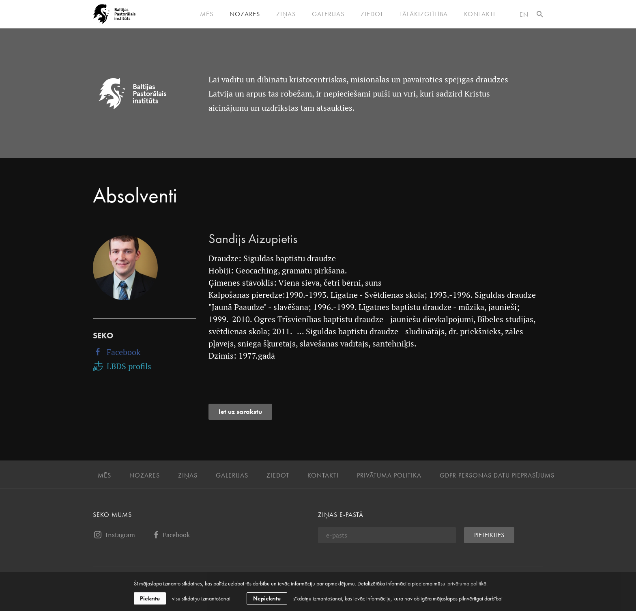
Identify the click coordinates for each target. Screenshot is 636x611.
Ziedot (372, 14)
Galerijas (328, 14)
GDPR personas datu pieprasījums (497, 475)
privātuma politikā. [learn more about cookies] (467, 583)
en (524, 14)
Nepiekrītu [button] (267, 598)
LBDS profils (122, 366)
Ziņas (286, 14)
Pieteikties (489, 535)
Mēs (206, 14)
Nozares (245, 14)
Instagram (114, 535)
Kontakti (479, 14)
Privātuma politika (389, 475)
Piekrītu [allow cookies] (150, 598)
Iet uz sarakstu (240, 411)
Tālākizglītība (424, 14)
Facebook (116, 352)
